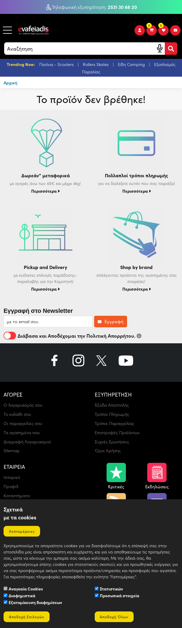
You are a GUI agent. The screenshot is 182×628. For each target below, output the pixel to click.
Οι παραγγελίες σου (24, 423)
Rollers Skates (96, 64)
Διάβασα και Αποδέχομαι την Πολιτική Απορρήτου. (73, 336)
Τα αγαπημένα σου (23, 432)
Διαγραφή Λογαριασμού (29, 441)
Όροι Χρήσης (108, 450)
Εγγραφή (111, 322)
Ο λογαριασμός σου (24, 405)
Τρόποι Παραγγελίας (116, 423)
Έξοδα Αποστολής (113, 405)
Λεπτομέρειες (22, 529)
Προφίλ (11, 486)
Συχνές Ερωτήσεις (113, 441)
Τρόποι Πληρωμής (113, 414)
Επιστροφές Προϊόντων (119, 432)
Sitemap (12, 450)
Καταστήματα (18, 495)
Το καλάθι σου (18, 414)
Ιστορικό (12, 477)
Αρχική (11, 83)
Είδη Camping (132, 64)
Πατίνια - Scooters (57, 64)
